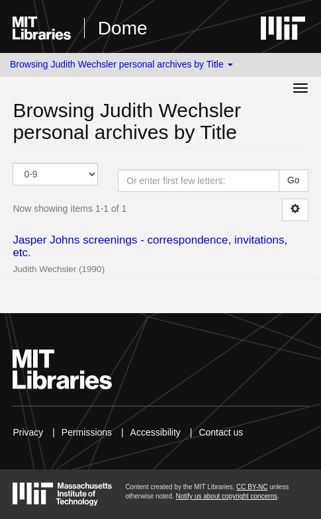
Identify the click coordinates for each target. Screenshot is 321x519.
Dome (123, 28)
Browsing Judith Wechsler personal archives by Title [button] (121, 64)
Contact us (221, 432)
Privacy (28, 432)
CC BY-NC (251, 487)
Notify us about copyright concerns (226, 496)
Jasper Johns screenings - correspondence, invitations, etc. (150, 246)
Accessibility (155, 432)
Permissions (87, 432)
